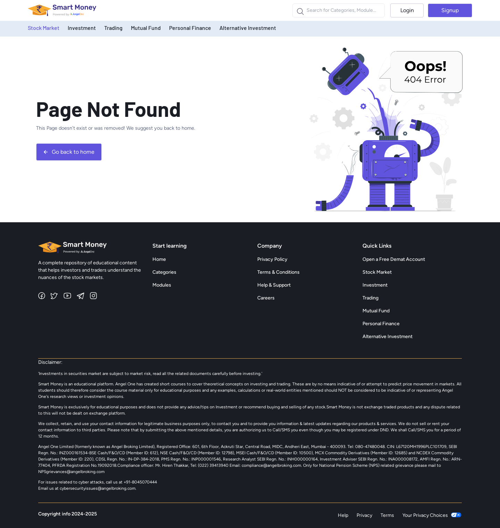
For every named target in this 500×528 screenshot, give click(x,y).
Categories (164, 272)
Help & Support (274, 285)
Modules (161, 285)
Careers (266, 298)
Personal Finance (190, 27)
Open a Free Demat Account (393, 259)
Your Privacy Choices (432, 515)
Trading (113, 27)
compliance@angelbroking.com (271, 465)
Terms (387, 515)
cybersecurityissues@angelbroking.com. (98, 488)
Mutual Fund (146, 27)
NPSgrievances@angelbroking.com (71, 471)
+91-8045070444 (140, 482)
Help (343, 515)
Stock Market (43, 27)
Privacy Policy (272, 259)
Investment (82, 27)
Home (159, 259)
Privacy (364, 515)
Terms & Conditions (278, 272)
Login (407, 10)
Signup (450, 10)
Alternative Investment (247, 27)
